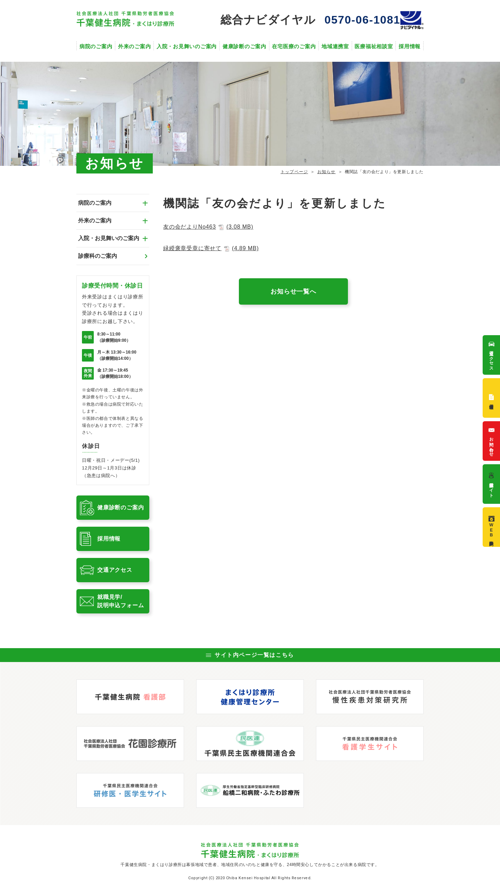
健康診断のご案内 (244, 46)
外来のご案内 (134, 46)
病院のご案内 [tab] (94, 203)
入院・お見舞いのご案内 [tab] (108, 238)
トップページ (294, 171)
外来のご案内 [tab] (94, 220)
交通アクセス (114, 570)
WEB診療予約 (491, 527)
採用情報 (409, 46)
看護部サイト (491, 484)
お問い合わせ (491, 441)
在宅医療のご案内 (294, 46)
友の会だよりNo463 (208, 227)
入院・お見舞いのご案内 (187, 46)
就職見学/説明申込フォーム (120, 601)
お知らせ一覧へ (293, 291)
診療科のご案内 (97, 256)
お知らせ (326, 171)
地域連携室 (335, 46)
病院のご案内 (96, 46)
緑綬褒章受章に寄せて (211, 248)
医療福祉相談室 (374, 46)
